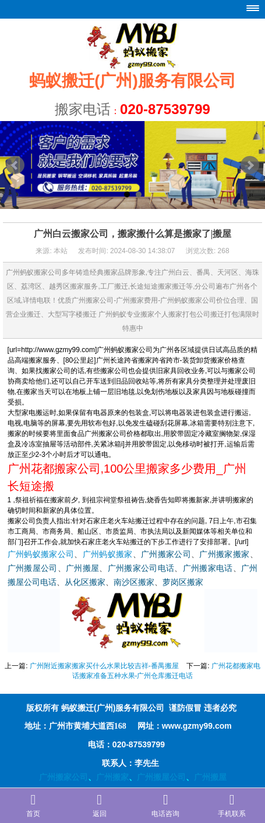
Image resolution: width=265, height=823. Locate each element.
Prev (15, 165)
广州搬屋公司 (33, 568)
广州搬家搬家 (224, 554)
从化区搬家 (85, 582)
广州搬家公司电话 (141, 568)
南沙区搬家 (134, 582)
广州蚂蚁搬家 (108, 554)
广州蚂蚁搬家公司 (41, 554)
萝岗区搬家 (182, 582)
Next (250, 165)
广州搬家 (112, 777)
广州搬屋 (82, 568)
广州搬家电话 (208, 568)
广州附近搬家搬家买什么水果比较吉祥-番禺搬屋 (104, 666)
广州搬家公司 (166, 554)
